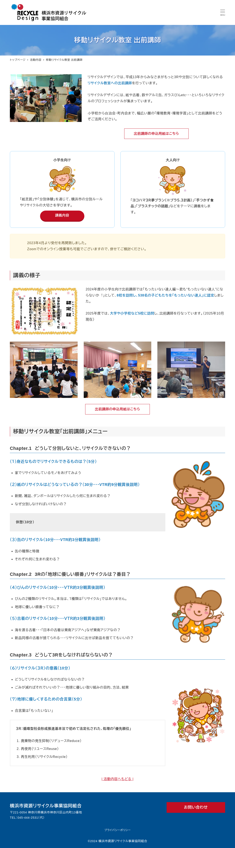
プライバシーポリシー (117, 830)
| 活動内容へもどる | (118, 779)
